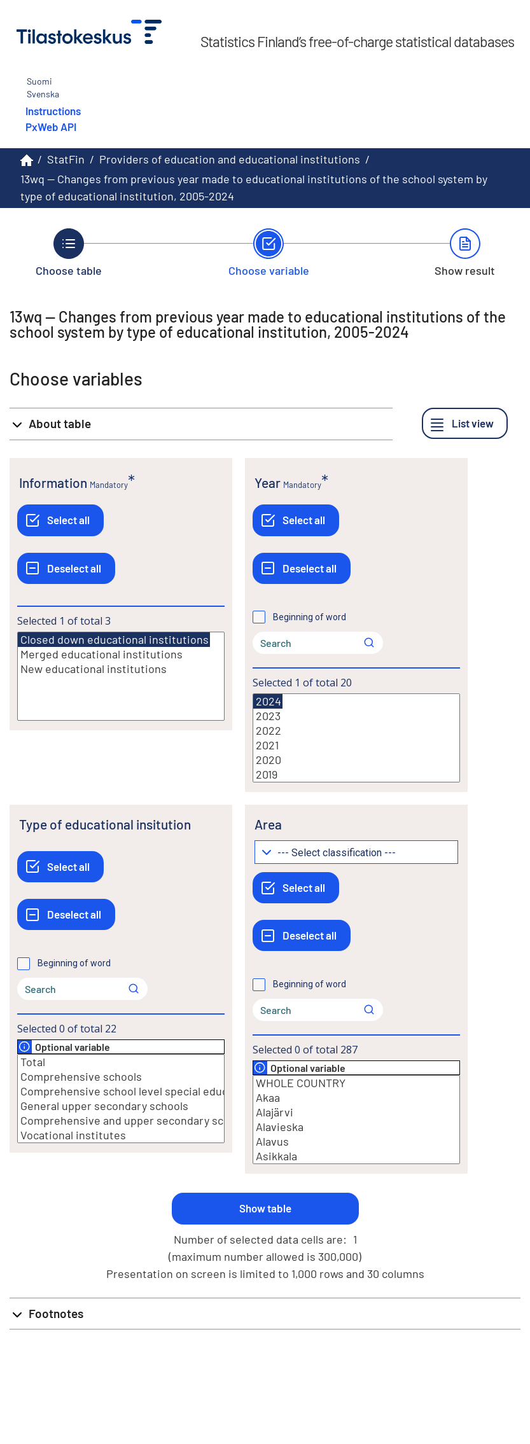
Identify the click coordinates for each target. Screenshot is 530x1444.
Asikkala (356, 1156)
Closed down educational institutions (114, 639)
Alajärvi (356, 1112)
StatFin (66, 159)
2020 (356, 760)
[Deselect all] (66, 568)
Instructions (53, 110)
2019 (356, 774)
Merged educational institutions (121, 654)
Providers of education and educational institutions (229, 159)
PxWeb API (50, 126)
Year (268, 482)
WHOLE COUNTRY (356, 1083)
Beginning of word (309, 617)
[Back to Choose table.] (68, 252)
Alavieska (356, 1127)
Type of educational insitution (105, 824)
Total (121, 1062)
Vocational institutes (121, 1135)
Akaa (356, 1097)
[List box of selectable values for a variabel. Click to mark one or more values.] (121, 676)
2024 (267, 701)
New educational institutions (121, 669)
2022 (356, 730)
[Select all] (60, 520)
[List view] (465, 423)
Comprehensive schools (121, 1076)
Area (268, 824)
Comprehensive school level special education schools (121, 1091)
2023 (356, 716)
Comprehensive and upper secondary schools (121, 1120)
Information (53, 482)
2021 (356, 745)
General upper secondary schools (121, 1106)
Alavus (356, 1141)
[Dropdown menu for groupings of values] (356, 852)
